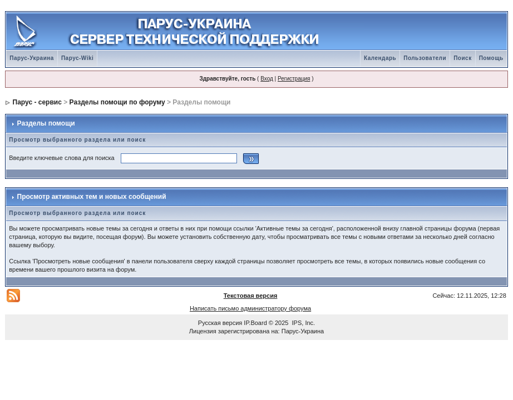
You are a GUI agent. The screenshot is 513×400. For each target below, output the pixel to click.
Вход (266, 79)
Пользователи (424, 58)
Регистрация (294, 79)
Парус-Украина (31, 58)
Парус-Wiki (77, 58)
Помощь (491, 58)
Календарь (380, 58)
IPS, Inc (303, 322)
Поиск (462, 58)
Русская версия (220, 322)
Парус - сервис (37, 102)
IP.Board (255, 322)
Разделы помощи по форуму (117, 102)
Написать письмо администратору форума (250, 308)
